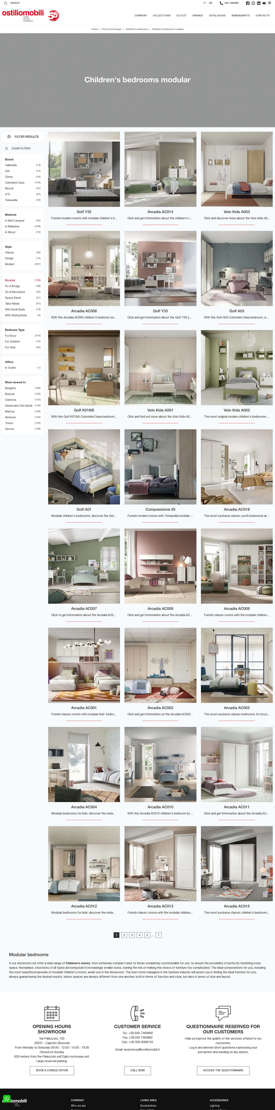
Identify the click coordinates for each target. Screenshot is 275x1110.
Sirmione (10, 417)
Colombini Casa (14, 182)
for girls (10, 347)
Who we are (78, 1105)
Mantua (9, 411)
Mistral (9, 188)
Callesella (11, 165)
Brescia (9, 393)
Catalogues (217, 16)
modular (10, 280)
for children (12, 341)
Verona (9, 428)
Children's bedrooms (137, 29)
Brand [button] (9, 159)
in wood (10, 232)
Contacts (263, 16)
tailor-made (12, 303)
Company (141, 16)
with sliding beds (16, 315)
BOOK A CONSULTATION (52, 1070)
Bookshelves (148, 1105)
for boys (10, 335)
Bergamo (10, 388)
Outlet (181, 16)
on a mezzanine (15, 292)
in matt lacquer (15, 220)
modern (10, 264)
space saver (13, 297)
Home (94, 29)
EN (210, 3)
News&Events (241, 16)
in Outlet (10, 367)
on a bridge (12, 286)
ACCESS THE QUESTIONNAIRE (223, 1070)
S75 (7, 194)
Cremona (10, 399)
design (9, 258)
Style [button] (8, 246)
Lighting (215, 1105)
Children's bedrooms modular (168, 29)
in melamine (12, 226)
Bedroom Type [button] (15, 330)
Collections (162, 16)
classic (9, 252)
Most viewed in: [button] (15, 382)
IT (205, 3)
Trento (9, 423)
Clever (9, 176)
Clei (7, 171)
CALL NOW (137, 1070)
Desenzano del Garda (18, 405)
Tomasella (11, 200)
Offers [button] (9, 362)
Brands (198, 16)
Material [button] (10, 214)
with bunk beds (15, 309)
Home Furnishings (111, 29)
